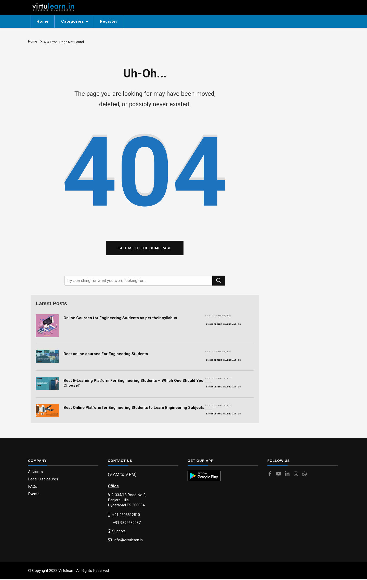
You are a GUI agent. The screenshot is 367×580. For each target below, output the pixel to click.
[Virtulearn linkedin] (288, 475)
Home (42, 21)
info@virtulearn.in (125, 541)
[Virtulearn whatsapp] (306, 475)
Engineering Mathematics (223, 325)
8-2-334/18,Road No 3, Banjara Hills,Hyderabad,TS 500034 (127, 500)
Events (34, 495)
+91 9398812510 (124, 515)
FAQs (32, 488)
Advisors (35, 473)
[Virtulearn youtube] (280, 475)
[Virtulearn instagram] (297, 475)
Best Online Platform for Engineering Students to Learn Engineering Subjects (133, 408)
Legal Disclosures (43, 480)
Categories (72, 21)
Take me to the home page (145, 249)
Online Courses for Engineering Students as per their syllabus (120, 318)
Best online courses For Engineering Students (105, 354)
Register (108, 21)
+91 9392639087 (124, 523)
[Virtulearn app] (204, 477)
